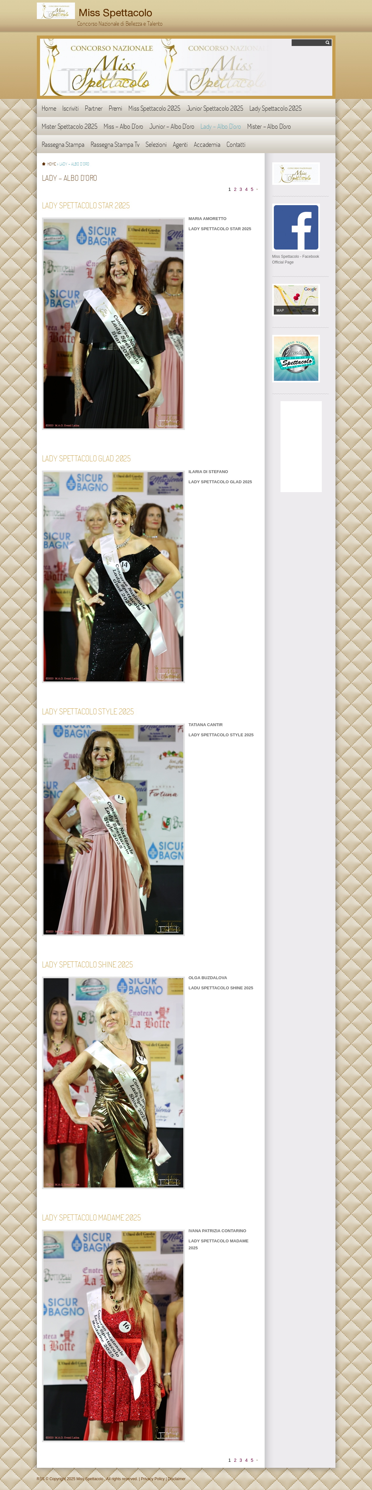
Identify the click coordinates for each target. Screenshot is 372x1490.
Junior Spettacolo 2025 (214, 108)
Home (49, 108)
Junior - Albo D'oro (171, 126)
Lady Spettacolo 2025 (275, 108)
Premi (115, 108)
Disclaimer (177, 1479)
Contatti (236, 144)
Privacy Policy (153, 1479)
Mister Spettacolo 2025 (70, 126)
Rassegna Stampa (63, 144)
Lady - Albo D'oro (220, 126)
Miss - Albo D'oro (124, 126)
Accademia (207, 144)
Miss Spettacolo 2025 (154, 108)
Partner (94, 108)
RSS (41, 1479)
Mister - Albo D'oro (269, 126)
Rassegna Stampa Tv (115, 144)
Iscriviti (70, 108)
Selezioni (156, 144)
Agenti (180, 144)
